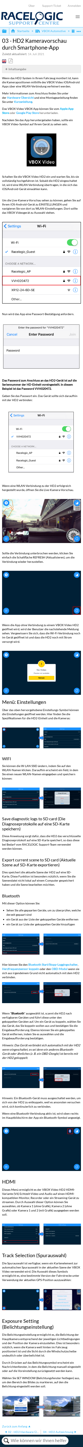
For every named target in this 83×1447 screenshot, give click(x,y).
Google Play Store (27, 113)
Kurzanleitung (23, 101)
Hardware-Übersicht (20, 97)
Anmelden (74, 5)
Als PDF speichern (10, 61)
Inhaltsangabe (17, 69)
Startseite (20, 31)
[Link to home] (32, 24)
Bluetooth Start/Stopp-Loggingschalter (53, 964)
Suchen (6, 1441)
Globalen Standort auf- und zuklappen (78, 29)
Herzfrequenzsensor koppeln (20, 969)
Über (31, 5)
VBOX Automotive (51, 31)
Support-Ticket (51, 5)
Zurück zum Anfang (14, 1426)
